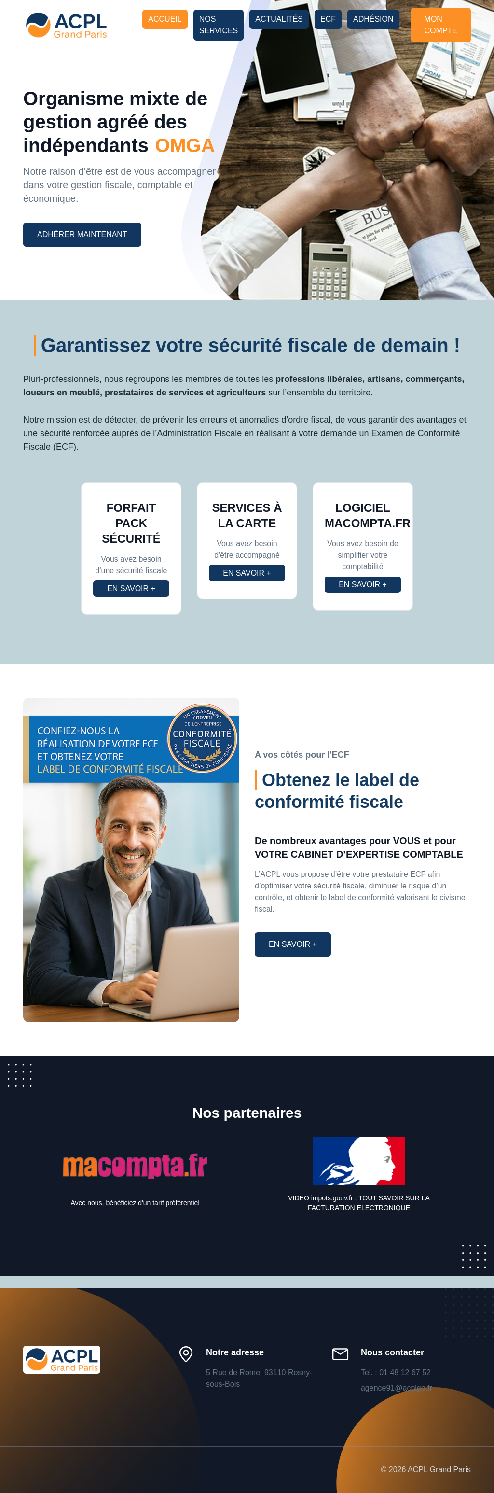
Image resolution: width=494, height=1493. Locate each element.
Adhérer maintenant (82, 234)
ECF (328, 19)
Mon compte (441, 25)
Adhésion (373, 19)
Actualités (279, 19)
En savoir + (131, 588)
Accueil (164, 19)
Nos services (218, 25)
